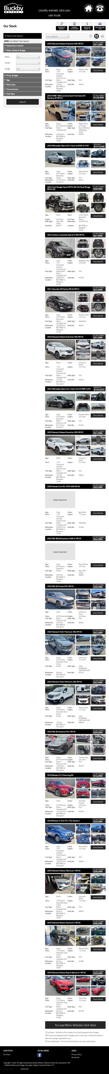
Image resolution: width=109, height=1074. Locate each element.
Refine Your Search (14, 35)
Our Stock (6, 1054)
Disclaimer (75, 1057)
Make (7, 56)
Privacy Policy (76, 1054)
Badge (7, 68)
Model (7, 62)
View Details (98, 70)
